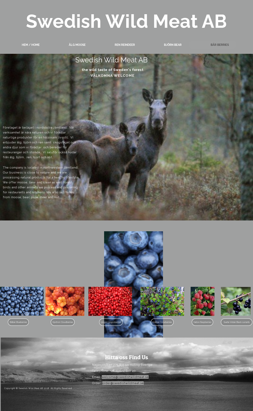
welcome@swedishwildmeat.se (125, 377)
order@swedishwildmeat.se (123, 383)
